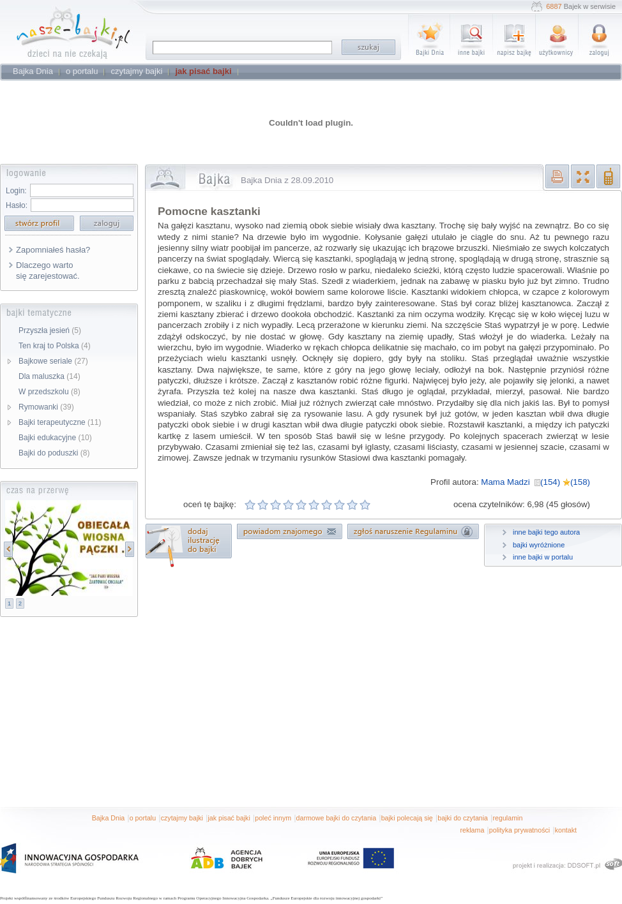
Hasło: (16, 205)
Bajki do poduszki (54, 452)
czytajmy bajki (182, 818)
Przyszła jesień (50, 330)
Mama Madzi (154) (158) (535, 482)
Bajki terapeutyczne (60, 422)
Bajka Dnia (108, 818)
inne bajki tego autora (546, 532)
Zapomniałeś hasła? (53, 250)
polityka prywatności (519, 830)
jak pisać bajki (229, 818)
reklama (472, 830)
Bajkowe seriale (53, 361)
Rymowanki (46, 407)
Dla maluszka (49, 376)
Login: (16, 190)
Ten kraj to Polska (55, 345)
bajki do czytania (462, 818)
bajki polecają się (407, 818)
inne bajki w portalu (543, 557)
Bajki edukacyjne (55, 437)
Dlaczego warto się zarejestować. (48, 270)
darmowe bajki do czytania (336, 818)
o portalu (143, 818)
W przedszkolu (49, 391)
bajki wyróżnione (539, 545)
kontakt (566, 830)
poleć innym (273, 818)
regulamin (508, 818)
